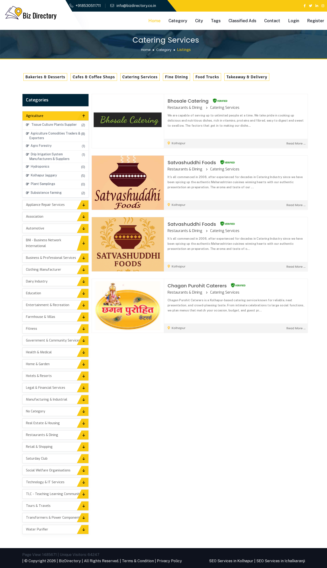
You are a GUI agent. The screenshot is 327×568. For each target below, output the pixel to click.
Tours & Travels (38, 506)
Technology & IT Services (45, 482)
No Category (35, 411)
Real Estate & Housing (43, 423)
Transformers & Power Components (54, 517)
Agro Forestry (38, 145)
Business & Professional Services (51, 258)
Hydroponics (37, 166)
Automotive (35, 228)
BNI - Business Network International (43, 243)
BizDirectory (70, 561)
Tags (216, 20)
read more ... (296, 143)
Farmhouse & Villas (40, 317)
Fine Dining (176, 76)
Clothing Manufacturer (43, 269)
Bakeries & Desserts (45, 76)
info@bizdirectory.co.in (136, 5)
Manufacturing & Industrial (46, 399)
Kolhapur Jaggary (41, 175)
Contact (272, 20)
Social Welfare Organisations (48, 470)
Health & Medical (39, 352)
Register (315, 20)
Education (33, 293)
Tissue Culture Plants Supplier (51, 124)
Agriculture (34, 116)
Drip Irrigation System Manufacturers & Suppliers (48, 156)
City (199, 20)
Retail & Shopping (39, 447)
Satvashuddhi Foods (192, 162)
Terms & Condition (138, 561)
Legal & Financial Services (45, 388)
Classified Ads (242, 20)
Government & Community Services (53, 340)
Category (177, 20)
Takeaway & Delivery (246, 76)
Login (293, 20)
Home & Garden (38, 364)
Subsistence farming (44, 192)
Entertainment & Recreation (47, 305)
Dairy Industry (37, 281)
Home (154, 20)
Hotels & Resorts (39, 376)
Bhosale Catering (188, 101)
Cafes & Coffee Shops (94, 76)
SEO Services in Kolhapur (231, 561)
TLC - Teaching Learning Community (54, 494)
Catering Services (140, 76)
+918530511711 (88, 5)
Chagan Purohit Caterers (197, 285)
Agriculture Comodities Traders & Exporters (53, 135)
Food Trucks (207, 76)
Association (34, 216)
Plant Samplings (40, 184)
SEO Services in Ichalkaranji (280, 561)
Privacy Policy (169, 561)
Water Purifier (37, 529)
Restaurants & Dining (42, 435)
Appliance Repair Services (45, 205)
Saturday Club (37, 458)
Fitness (31, 328)
